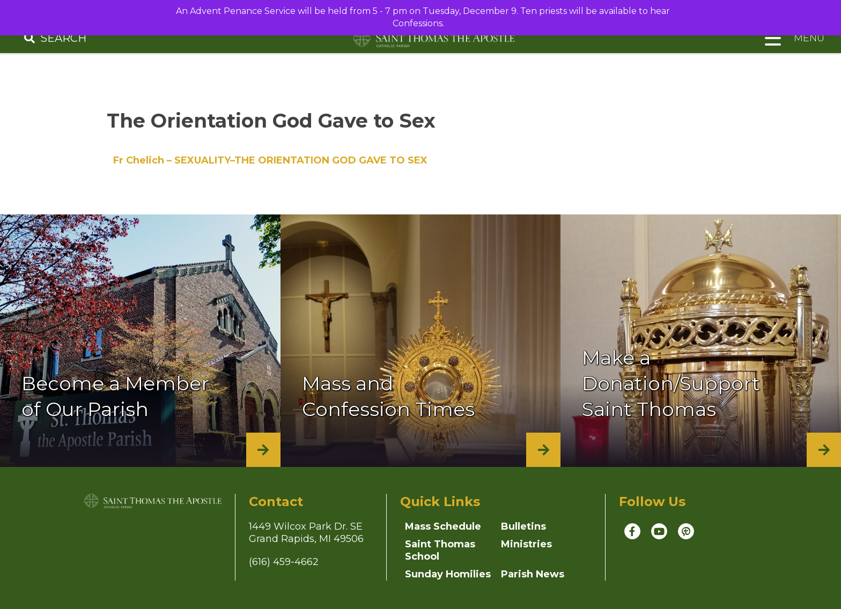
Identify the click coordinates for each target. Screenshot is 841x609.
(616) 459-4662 (284, 562)
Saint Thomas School (440, 550)
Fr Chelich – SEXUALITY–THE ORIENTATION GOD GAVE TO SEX (270, 160)
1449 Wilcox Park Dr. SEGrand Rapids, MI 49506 (306, 533)
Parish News (532, 574)
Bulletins (523, 526)
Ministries (526, 544)
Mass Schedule (443, 526)
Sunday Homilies (448, 574)
